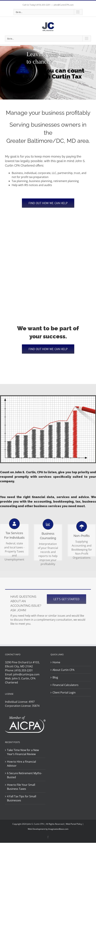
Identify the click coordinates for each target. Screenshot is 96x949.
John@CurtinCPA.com (64, 4)
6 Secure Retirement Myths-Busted (24, 775)
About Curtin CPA (63, 670)
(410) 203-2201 (43, 4)
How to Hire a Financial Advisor (21, 763)
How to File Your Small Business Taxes (21, 787)
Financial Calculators (65, 685)
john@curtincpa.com (26, 674)
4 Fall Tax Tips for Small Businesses (21, 798)
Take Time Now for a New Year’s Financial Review (23, 752)
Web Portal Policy (74, 824)
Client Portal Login (64, 692)
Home (56, 662)
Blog (55, 677)
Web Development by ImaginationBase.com (48, 829)
